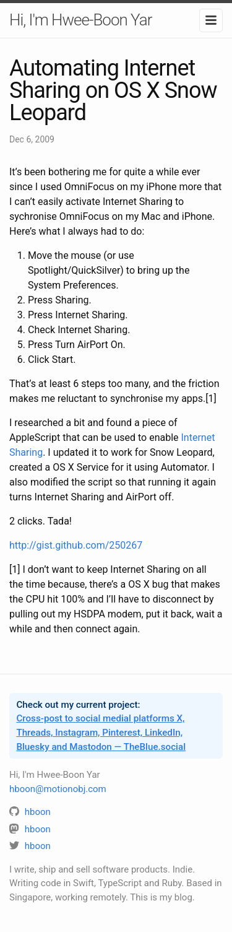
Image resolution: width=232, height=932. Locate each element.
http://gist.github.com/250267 (75, 545)
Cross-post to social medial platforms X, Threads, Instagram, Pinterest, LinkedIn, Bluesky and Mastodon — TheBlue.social (101, 732)
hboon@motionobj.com (57, 789)
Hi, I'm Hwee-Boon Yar (80, 20)
